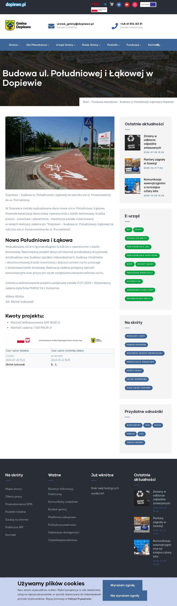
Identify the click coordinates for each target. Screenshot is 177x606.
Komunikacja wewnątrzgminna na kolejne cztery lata (162, 549)
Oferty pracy (13, 496)
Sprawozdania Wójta (139, 298)
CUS (141, 433)
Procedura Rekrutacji (140, 272)
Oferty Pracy (134, 370)
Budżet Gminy (145, 264)
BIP (128, 229)
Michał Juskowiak (15, 365)
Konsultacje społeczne (140, 362)
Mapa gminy (134, 425)
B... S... (54, 365)
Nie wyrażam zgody (124, 596)
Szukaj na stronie (16, 519)
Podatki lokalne (15, 511)
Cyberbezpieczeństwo (62, 540)
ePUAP (138, 229)
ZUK (147, 425)
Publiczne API (14, 527)
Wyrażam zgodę (122, 585)
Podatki (113, 45)
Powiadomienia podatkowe (142, 255)
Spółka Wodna (135, 442)
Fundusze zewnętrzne (104, 102)
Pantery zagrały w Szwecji (159, 522)
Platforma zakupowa (62, 517)
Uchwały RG (134, 281)
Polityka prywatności (62, 524)
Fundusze (134, 45)
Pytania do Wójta (137, 238)
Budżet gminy (57, 509)
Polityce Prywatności (79, 599)
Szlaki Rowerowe (137, 379)
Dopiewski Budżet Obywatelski (144, 353)
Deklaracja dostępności (63, 532)
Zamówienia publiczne (140, 290)
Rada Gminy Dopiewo (139, 388)
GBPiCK (131, 433)
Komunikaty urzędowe (63, 501)
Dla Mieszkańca (37, 45)
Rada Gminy (91, 45)
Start (86, 102)
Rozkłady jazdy (136, 336)
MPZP (130, 264)
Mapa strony (13, 489)
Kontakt (154, 45)
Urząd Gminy (65, 45)
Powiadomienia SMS (138, 246)
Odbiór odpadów (136, 344)
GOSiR (158, 425)
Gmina (14, 45)
